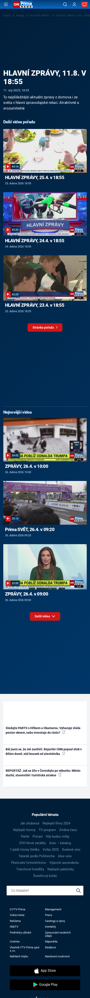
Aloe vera (65, 856)
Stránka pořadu (45, 328)
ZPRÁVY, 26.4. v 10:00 (26, 466)
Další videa (45, 615)
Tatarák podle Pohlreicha (36, 856)
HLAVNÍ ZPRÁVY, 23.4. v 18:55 (34, 305)
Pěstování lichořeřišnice (28, 863)
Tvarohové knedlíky (30, 869)
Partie (25, 836)
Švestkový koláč (45, 876)
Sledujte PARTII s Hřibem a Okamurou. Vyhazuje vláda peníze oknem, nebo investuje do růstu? (43, 730)
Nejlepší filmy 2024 (56, 823)
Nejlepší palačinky (60, 869)
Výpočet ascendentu (64, 863)
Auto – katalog (60, 843)
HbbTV (14, 926)
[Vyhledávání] (65, 4)
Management (53, 909)
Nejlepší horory (24, 830)
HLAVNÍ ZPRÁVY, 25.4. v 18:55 (34, 177)
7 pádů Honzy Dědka (24, 850)
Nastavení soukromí (57, 956)
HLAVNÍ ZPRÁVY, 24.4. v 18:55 (34, 240)
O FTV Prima (17, 909)
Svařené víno (71, 850)
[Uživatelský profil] (74, 4)
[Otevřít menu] (6, 4)
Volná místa (17, 915)
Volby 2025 (51, 850)
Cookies (15, 941)
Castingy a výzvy (55, 921)
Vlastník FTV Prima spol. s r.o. (25, 949)
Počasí (38, 836)
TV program (47, 830)
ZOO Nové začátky (32, 843)
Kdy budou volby (57, 836)
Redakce (50, 947)
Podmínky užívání (20, 932)
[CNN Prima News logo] (23, 4)
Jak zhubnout (29, 823)
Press (48, 915)
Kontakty (50, 926)
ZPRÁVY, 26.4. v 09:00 (26, 594)
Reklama (15, 921)
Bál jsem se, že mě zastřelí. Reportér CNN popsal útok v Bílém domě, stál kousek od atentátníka (44, 751)
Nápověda (51, 941)
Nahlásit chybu (19, 956)
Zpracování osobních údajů (58, 934)
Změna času (68, 830)
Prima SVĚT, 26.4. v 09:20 (30, 529)
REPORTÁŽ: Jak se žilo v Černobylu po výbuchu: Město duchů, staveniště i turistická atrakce (43, 773)
